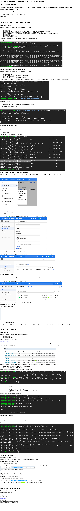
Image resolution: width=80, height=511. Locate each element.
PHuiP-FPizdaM (3, 504)
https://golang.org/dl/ (4, 345)
